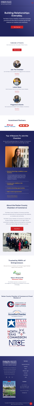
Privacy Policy (20, 404)
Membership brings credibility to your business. (17, 172)
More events (17, 50)
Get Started (17, 27)
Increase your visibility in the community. (14, 183)
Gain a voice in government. (14, 191)
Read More (17, 73)
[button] (32, 2)
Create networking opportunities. (16, 188)
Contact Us (24, 392)
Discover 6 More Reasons (12, 195)
